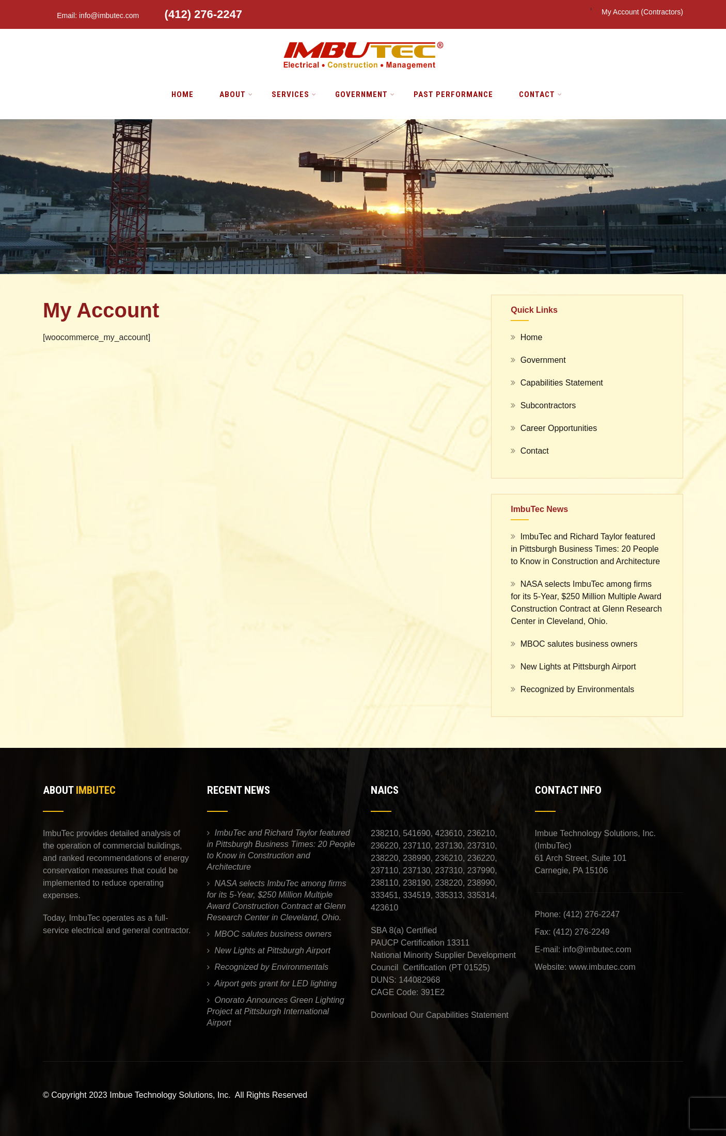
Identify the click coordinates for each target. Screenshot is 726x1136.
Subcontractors (548, 405)
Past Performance (453, 94)
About (236, 94)
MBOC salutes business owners (579, 643)
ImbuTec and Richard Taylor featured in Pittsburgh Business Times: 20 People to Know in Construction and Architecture (585, 549)
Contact (540, 94)
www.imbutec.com (602, 967)
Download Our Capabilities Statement (440, 1015)
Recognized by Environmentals (577, 689)
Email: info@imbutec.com (92, 15)
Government (365, 94)
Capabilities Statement (561, 382)
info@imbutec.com (597, 949)
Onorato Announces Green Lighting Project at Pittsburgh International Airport (275, 1011)
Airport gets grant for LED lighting (276, 983)
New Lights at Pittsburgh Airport (578, 666)
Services (294, 94)
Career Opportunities (558, 428)
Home (182, 94)
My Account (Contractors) (642, 12)
